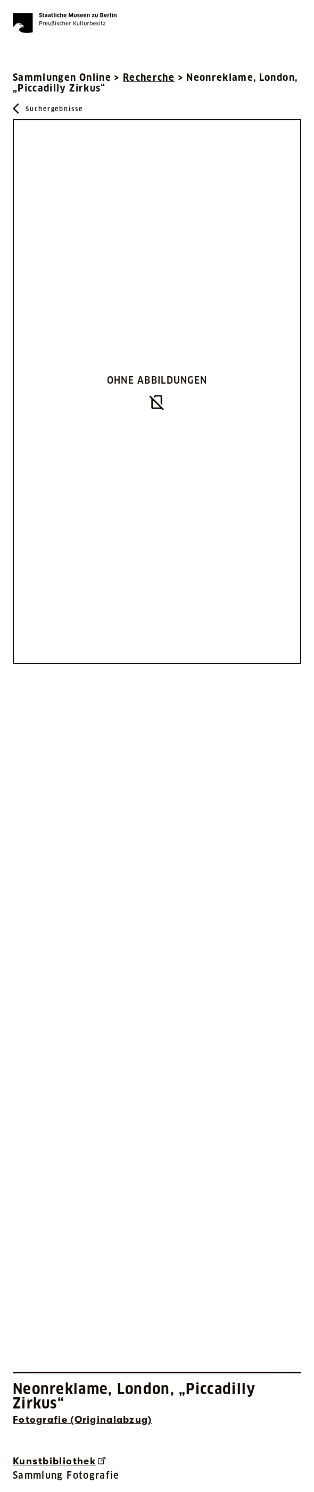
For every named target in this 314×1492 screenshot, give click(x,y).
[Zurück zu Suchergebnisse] (48, 108)
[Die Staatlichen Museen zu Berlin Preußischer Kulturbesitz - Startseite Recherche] (65, 23)
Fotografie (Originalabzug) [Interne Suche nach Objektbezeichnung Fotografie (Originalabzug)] (82, 1419)
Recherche (149, 77)
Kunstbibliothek (59, 1461)
